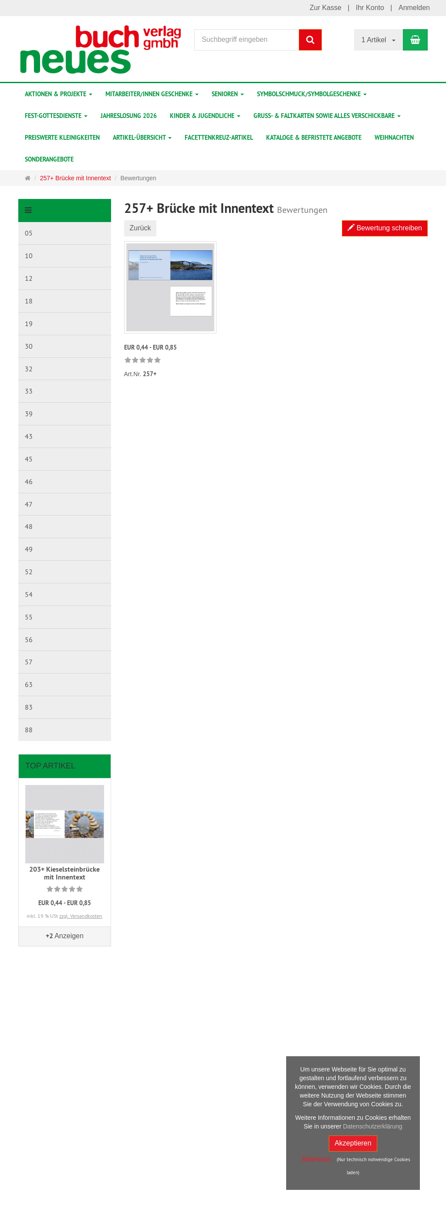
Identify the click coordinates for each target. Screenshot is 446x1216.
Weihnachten (394, 137)
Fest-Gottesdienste (56, 116)
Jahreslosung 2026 (129, 116)
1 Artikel (378, 40)
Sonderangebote (49, 159)
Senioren (228, 94)
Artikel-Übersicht (142, 137)
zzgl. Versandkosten (80, 916)
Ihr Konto (370, 7)
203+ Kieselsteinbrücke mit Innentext (64, 873)
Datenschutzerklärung (372, 1126)
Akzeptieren (353, 1143)
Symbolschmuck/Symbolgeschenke (312, 94)
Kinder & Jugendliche (205, 116)
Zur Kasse (325, 7)
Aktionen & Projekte (58, 94)
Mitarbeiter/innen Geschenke (152, 94)
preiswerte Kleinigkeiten (62, 137)
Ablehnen (316, 1159)
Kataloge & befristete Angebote (314, 137)
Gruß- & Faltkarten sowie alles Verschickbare (327, 116)
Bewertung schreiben (385, 228)
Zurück (140, 228)
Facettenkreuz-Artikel (219, 137)
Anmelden (414, 7)
